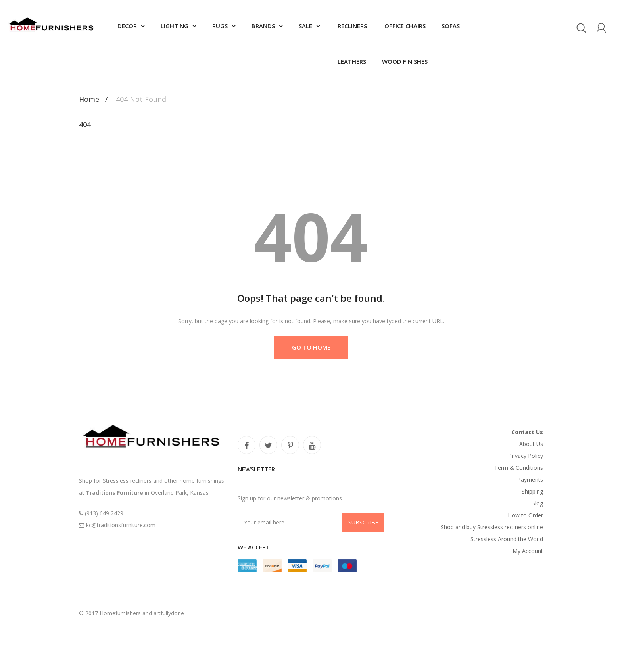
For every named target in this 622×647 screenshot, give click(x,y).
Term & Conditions (518, 467)
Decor (127, 26)
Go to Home (311, 347)
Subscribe (363, 522)
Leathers (351, 61)
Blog (537, 503)
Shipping (532, 491)
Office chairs (404, 26)
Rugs (220, 26)
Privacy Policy (525, 455)
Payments (530, 479)
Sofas (451, 26)
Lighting (174, 26)
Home (89, 99)
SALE (305, 26)
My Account (528, 551)
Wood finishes (405, 61)
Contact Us (527, 432)
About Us (531, 444)
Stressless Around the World (506, 539)
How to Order (525, 515)
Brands (263, 26)
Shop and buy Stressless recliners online (492, 527)
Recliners (351, 26)
